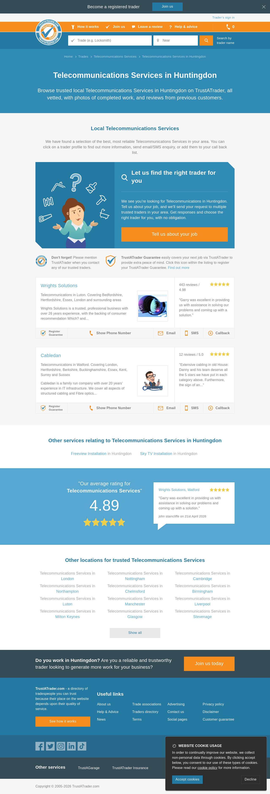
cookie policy (207, 768)
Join (167, 6)
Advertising (176, 704)
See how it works (62, 721)
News (101, 719)
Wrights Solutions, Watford (179, 490)
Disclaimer (211, 712)
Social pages (177, 719)
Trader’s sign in (223, 17)
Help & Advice (108, 712)
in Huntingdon (101, 454)
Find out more (178, 267)
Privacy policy (213, 704)
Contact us (175, 712)
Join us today (209, 663)
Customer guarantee (218, 719)
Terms (137, 719)
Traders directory (145, 712)
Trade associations (146, 704)
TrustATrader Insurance (130, 768)
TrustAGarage (89, 768)
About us (104, 704)
